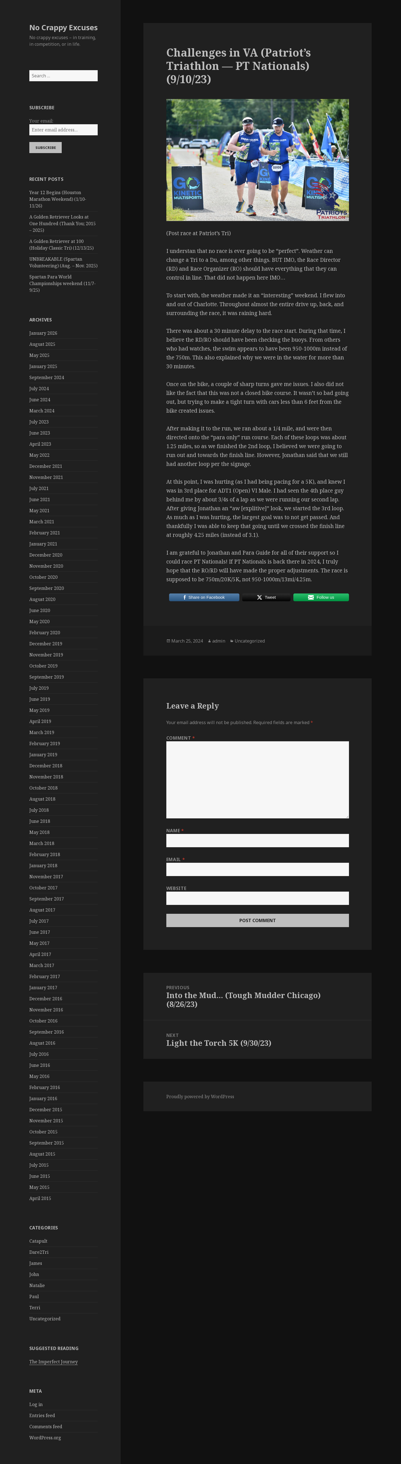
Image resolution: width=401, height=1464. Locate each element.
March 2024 (41, 411)
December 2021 (45, 466)
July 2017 (39, 921)
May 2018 (39, 832)
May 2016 (39, 1076)
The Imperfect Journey (53, 1362)
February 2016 (44, 1087)
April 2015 (40, 1198)
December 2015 (45, 1110)
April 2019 (40, 721)
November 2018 (46, 777)
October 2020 (43, 577)
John (34, 1274)
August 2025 (42, 344)
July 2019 (39, 688)
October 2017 (43, 888)
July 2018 (39, 810)
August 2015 (42, 1154)
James (35, 1263)
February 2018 (44, 854)
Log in (36, 1404)
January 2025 (43, 366)
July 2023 (39, 422)
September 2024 (46, 377)
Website (176, 888)
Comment (180, 738)
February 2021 (44, 533)
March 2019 (41, 732)
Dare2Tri (38, 1252)
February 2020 (44, 633)
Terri (34, 1308)
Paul (34, 1296)
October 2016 (43, 1021)
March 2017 (41, 965)
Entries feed (42, 1415)
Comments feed (45, 1427)
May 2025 (39, 355)
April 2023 (40, 444)
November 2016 (46, 1010)
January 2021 (43, 544)
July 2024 (39, 388)
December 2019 (45, 644)
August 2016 (42, 1043)
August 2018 (42, 799)
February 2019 (44, 743)
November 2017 (46, 877)
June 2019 (39, 699)
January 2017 (43, 988)
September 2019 (46, 677)
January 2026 (43, 333)
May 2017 (39, 943)
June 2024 (39, 400)
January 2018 (43, 865)
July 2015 (39, 1165)
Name (175, 831)
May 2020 (39, 621)
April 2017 (40, 954)
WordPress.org (45, 1438)
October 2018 (43, 788)
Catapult (38, 1241)
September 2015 (46, 1143)
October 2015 (43, 1132)
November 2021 (46, 477)
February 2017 (44, 976)
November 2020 (46, 566)
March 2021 (41, 522)
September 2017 (46, 899)
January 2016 (43, 1098)
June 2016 (39, 1065)
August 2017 (42, 910)
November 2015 (46, 1121)
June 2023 (39, 433)
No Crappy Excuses (63, 27)
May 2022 (39, 455)
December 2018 (45, 766)
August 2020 (42, 599)
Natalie (37, 1285)
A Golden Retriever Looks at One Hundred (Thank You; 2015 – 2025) (62, 223)
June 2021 (39, 499)
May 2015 (39, 1187)
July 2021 (39, 488)
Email (175, 859)
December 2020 (45, 555)
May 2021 (39, 511)
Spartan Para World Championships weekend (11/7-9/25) (62, 283)
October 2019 (43, 666)
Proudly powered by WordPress (200, 1096)
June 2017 (39, 932)
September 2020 (46, 588)
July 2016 (39, 1054)
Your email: (41, 121)
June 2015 (39, 1176)
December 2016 (45, 999)
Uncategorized (45, 1319)
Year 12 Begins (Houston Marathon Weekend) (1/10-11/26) (57, 199)
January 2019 (43, 755)
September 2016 (46, 1032)
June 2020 (39, 610)
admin (218, 641)
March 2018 (41, 843)
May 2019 (39, 710)
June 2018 (39, 821)
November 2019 (46, 655)
